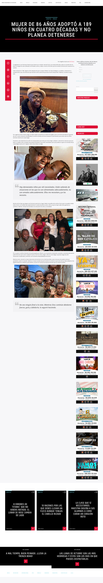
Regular (80, 315)
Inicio (21, 2)
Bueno (80, 313)
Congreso (43, 2)
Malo (80, 317)
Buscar (77, 332)
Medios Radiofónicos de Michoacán (9, 2)
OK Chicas (71, 307)
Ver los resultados (87, 325)
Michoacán (35, 2)
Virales (66, 2)
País (80, 2)
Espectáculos (58, 2)
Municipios (73, 2)
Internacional (88, 2)
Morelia (27, 2)
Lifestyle (50, 2)
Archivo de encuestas (81, 327)
